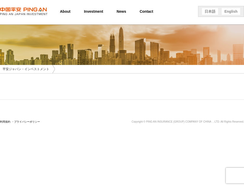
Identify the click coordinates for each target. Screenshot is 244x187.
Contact (146, 11)
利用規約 (5, 121)
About (65, 11)
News (121, 11)
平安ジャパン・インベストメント (26, 69)
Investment (93, 11)
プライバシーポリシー (27, 121)
